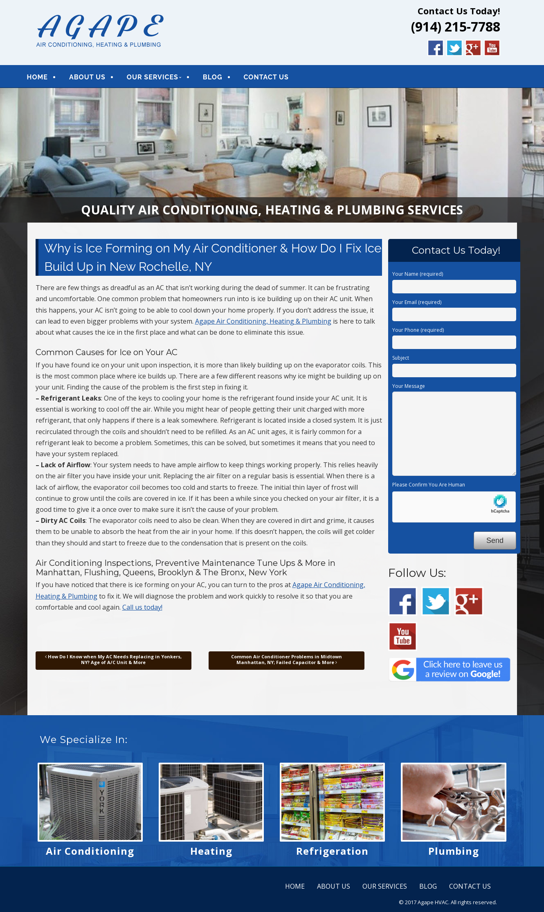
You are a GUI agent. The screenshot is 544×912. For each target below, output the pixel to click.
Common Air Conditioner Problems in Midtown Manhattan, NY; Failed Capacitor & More (286, 662)
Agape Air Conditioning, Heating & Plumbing (263, 324)
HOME (46, 78)
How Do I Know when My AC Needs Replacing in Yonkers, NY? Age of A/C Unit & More (113, 662)
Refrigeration (332, 853)
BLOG (222, 78)
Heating (211, 853)
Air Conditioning (90, 853)
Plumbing (453, 853)
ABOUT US (97, 78)
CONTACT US (275, 78)
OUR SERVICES (162, 78)
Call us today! (142, 610)
